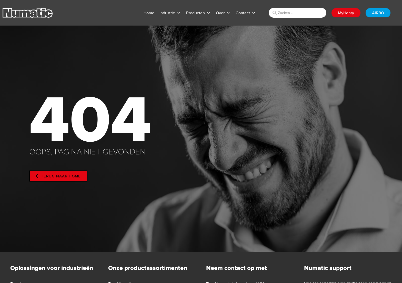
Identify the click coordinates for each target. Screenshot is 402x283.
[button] (170, 12)
